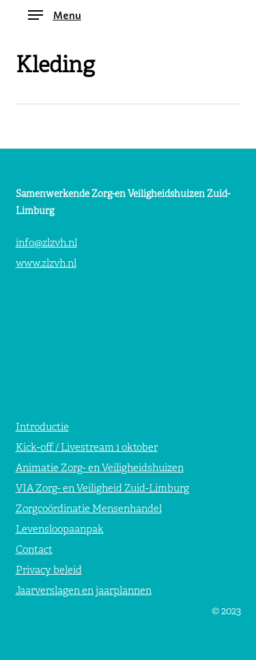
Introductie (42, 427)
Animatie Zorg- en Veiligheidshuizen (100, 468)
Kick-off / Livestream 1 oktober (87, 448)
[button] (55, 15)
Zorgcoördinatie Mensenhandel (89, 509)
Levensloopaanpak (60, 530)
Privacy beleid (49, 571)
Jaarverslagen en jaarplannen (84, 591)
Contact (34, 550)
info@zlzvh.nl (46, 243)
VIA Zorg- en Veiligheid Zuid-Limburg (102, 489)
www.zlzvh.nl (46, 264)
